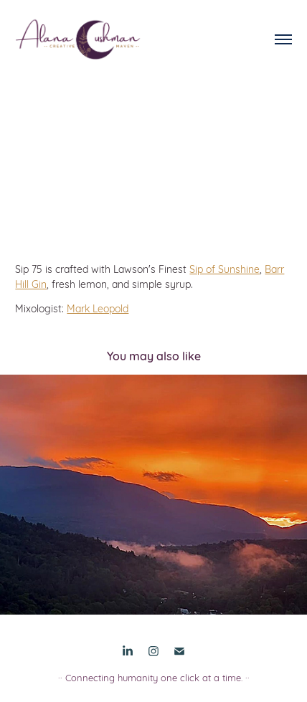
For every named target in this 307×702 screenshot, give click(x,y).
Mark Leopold (97, 307)
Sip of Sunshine (224, 268)
